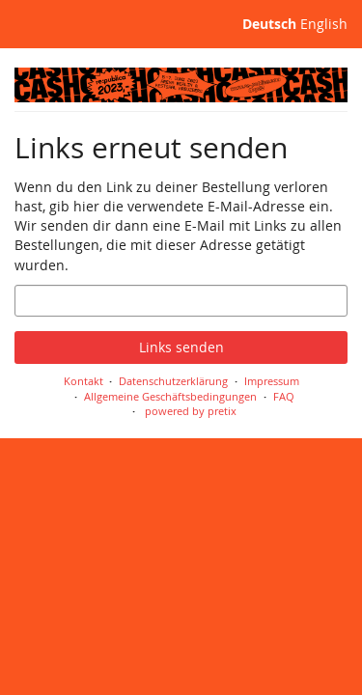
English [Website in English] (324, 23)
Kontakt (83, 381)
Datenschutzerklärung (173, 381)
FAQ (283, 396)
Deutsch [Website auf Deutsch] (269, 23)
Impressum (271, 381)
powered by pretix (191, 410)
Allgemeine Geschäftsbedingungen (170, 396)
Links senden (181, 347)
